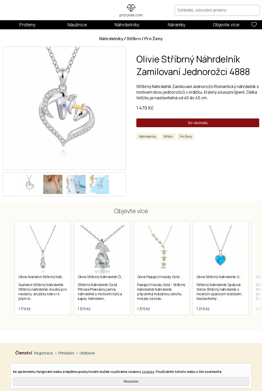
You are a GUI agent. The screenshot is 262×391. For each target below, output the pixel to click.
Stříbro (134, 38)
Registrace (43, 353)
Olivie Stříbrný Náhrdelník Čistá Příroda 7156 (112, 277)
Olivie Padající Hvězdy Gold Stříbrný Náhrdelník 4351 (178, 277)
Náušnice (77, 24)
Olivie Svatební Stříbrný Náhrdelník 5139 (49, 277)
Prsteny (27, 24)
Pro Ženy (153, 38)
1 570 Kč (84, 309)
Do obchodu (198, 123)
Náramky (176, 24)
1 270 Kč (203, 309)
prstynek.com (131, 15)
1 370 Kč (143, 309)
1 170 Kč (24, 309)
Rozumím (131, 381)
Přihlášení (66, 353)
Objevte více (226, 24)
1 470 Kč (145, 108)
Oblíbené (87, 353)
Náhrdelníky (126, 24)
